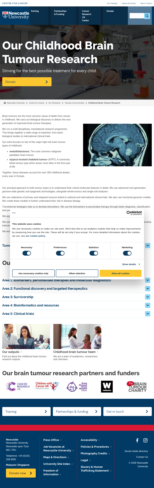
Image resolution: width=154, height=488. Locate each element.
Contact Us (142, 457)
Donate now (17, 473)
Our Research (37, 16)
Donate (119, 14)
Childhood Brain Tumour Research (104, 103)
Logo (15, 17)
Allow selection (77, 273)
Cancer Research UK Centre (101, 18)
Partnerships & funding (72, 411)
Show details (129, 264)
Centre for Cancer (15, 3)
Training (63, 14)
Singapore (23, 464)
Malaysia (11, 464)
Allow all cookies (121, 273)
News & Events (129, 3)
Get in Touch (146, 3)
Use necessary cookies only (33, 273)
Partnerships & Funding (80, 16)
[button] (147, 245)
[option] (17, 386)
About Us (51, 16)
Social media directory (136, 451)
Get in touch (115, 411)
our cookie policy (35, 235)
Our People (112, 3)
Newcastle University (15, 103)
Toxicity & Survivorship (74, 103)
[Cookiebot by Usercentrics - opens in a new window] (129, 213)
